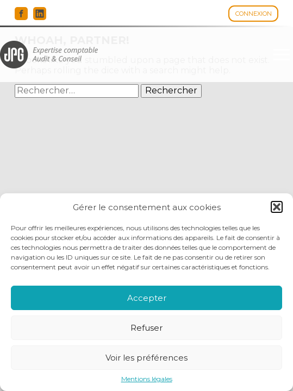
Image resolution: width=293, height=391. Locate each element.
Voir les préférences (146, 357)
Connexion (253, 13)
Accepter (146, 298)
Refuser (146, 328)
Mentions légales (146, 379)
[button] (276, 206)
